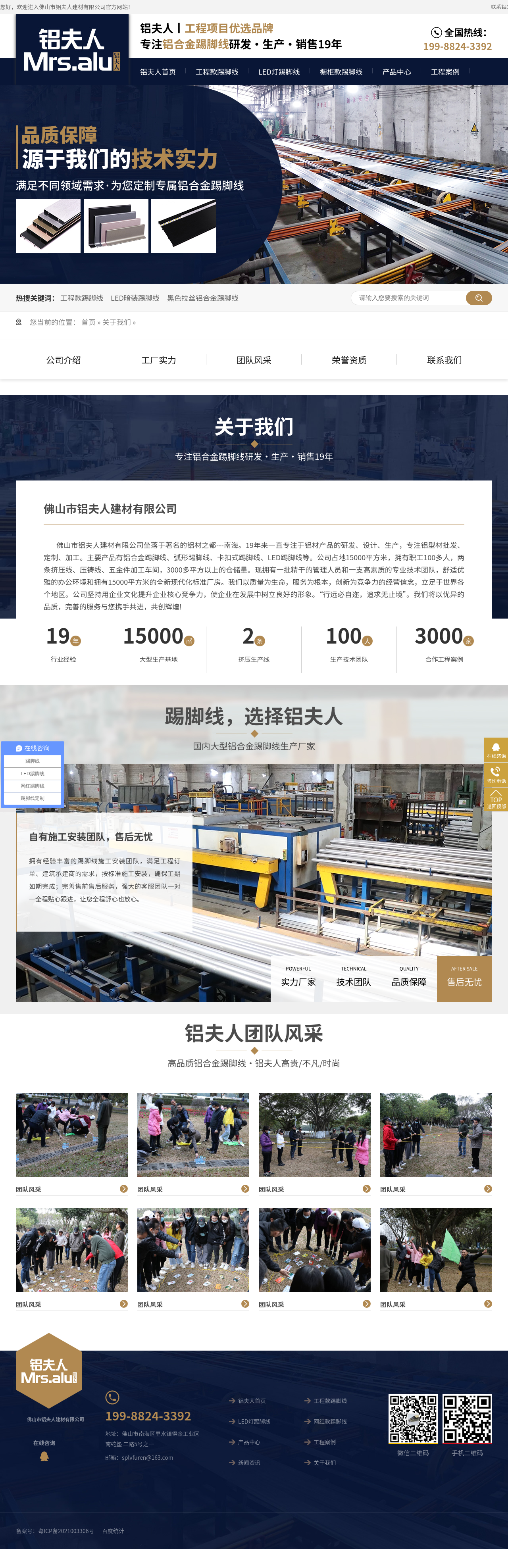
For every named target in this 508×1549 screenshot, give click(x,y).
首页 (89, 322)
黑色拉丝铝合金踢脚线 (203, 297)
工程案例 (445, 71)
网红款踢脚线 (330, 1421)
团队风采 (254, 359)
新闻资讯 (249, 1462)
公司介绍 (63, 359)
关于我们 (116, 322)
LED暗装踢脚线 (135, 297)
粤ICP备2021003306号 (66, 1531)
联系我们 (444, 359)
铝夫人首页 (158, 71)
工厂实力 (158, 359)
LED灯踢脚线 (279, 71)
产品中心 (397, 71)
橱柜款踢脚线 (341, 71)
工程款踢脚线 (217, 71)
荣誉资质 (349, 359)
